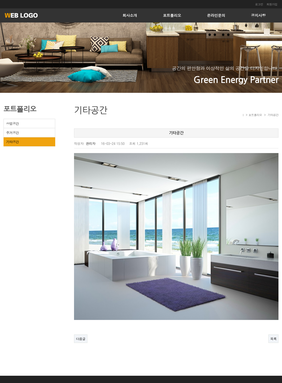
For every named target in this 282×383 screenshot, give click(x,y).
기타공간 (12, 141)
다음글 (81, 327)
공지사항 (258, 15)
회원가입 (271, 4)
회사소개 (129, 15)
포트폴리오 (172, 15)
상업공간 (12, 123)
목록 (273, 327)
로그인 (259, 4)
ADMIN (272, 377)
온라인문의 (216, 15)
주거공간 (12, 132)
